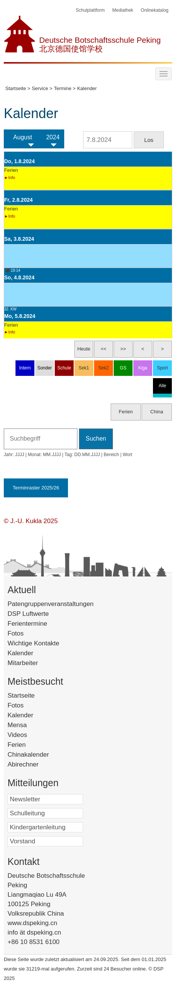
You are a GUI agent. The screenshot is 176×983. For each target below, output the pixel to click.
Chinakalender (38, 754)
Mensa (27, 725)
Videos (27, 735)
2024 (53, 137)
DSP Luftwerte (28, 613)
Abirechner (33, 764)
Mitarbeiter (23, 663)
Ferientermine (27, 623)
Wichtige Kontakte (33, 643)
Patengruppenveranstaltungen (51, 604)
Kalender (20, 653)
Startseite (32, 695)
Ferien (26, 744)
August (22, 137)
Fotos (16, 633)
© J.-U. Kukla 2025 (31, 521)
